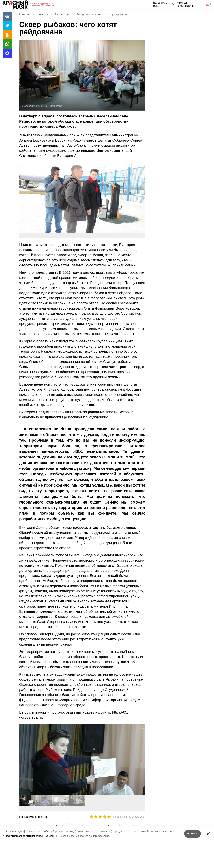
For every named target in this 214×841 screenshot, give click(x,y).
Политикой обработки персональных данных (31, 835)
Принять (192, 833)
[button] (141, 760)
